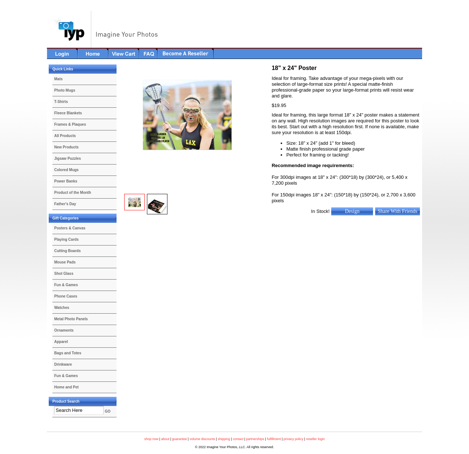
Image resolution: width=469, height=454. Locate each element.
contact (238, 439)
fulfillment (274, 439)
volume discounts (202, 439)
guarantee (179, 439)
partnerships (255, 439)
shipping (224, 439)
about (165, 439)
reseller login (315, 439)
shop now (151, 439)
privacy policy (293, 439)
